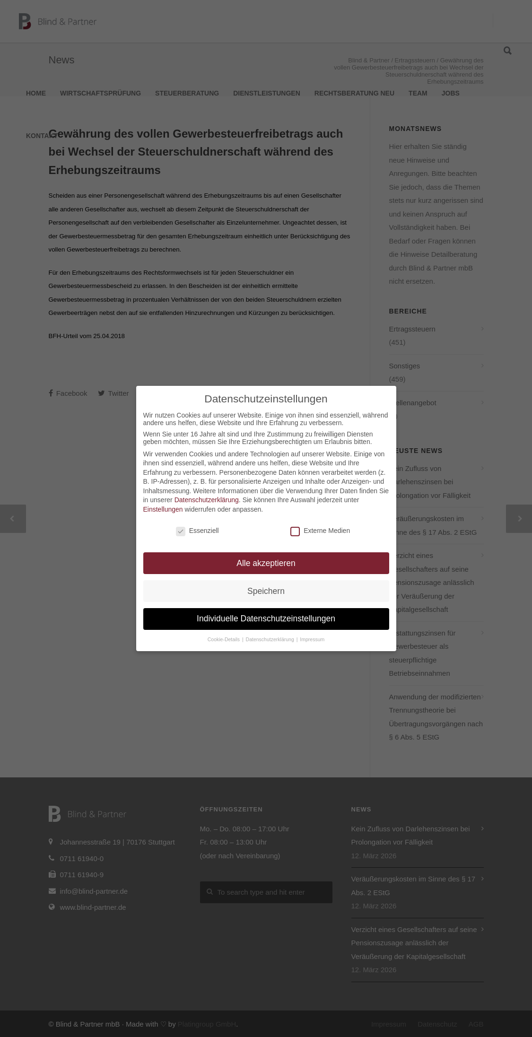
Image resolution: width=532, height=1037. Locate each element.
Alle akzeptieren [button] (266, 563)
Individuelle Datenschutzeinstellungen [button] (266, 618)
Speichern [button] (266, 591)
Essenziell (197, 530)
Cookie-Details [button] (224, 639)
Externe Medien (320, 530)
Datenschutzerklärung (206, 500)
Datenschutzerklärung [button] (271, 639)
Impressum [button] (312, 639)
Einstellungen (163, 509)
